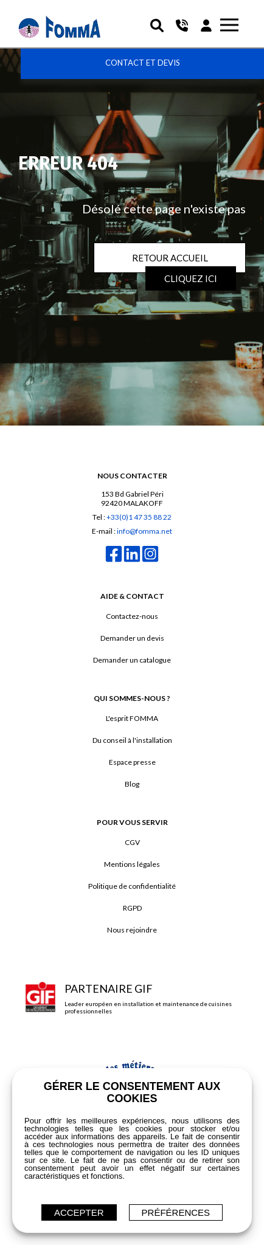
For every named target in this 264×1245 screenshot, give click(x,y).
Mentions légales (132, 864)
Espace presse (132, 762)
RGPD (132, 907)
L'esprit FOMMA (132, 718)
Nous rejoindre (132, 929)
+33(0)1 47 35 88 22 (139, 517)
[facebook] (114, 560)
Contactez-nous (132, 616)
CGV (132, 842)
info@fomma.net (144, 531)
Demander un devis (132, 638)
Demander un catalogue (132, 659)
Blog (132, 783)
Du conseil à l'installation (132, 740)
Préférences (176, 1212)
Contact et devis (142, 62)
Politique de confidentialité (132, 886)
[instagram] (150, 560)
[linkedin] (132, 560)
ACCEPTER (79, 1212)
